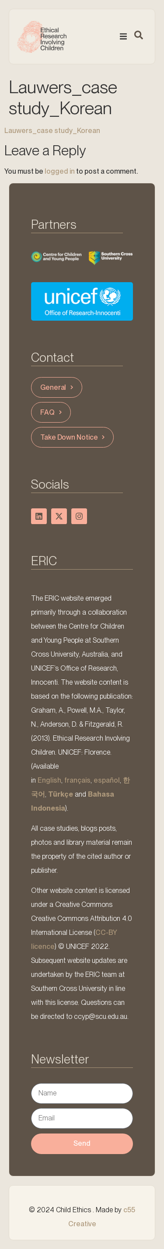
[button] (123, 36)
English (49, 780)
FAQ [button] (52, 412)
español (107, 780)
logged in (60, 171)
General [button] (57, 387)
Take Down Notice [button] (73, 437)
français (77, 780)
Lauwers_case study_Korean (52, 130)
